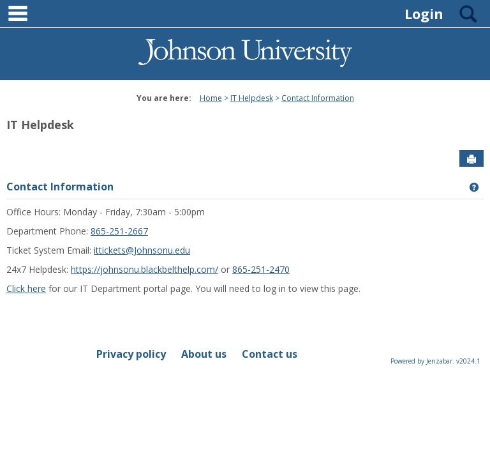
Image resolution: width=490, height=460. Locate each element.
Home (211, 98)
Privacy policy (131, 354)
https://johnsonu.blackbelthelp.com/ (144, 269)
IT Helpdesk (251, 98)
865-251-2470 (261, 269)
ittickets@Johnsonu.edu (142, 250)
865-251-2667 (119, 231)
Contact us (269, 354)
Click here (26, 288)
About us (203, 354)
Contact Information (317, 98)
